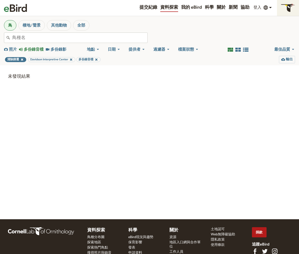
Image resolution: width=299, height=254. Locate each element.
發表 (131, 247)
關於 (221, 7)
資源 (172, 237)
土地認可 (218, 229)
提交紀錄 (148, 7)
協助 (245, 7)
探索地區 (94, 242)
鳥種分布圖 (96, 237)
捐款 (259, 232)
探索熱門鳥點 (97, 247)
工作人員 (176, 252)
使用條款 (218, 245)
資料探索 (169, 7)
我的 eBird (191, 7)
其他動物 (59, 25)
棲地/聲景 (32, 25)
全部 (81, 25)
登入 (257, 7)
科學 (209, 7)
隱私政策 (218, 239)
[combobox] (79, 38)
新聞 (233, 7)
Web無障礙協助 (223, 234)
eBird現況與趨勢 (140, 237)
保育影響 (135, 242)
